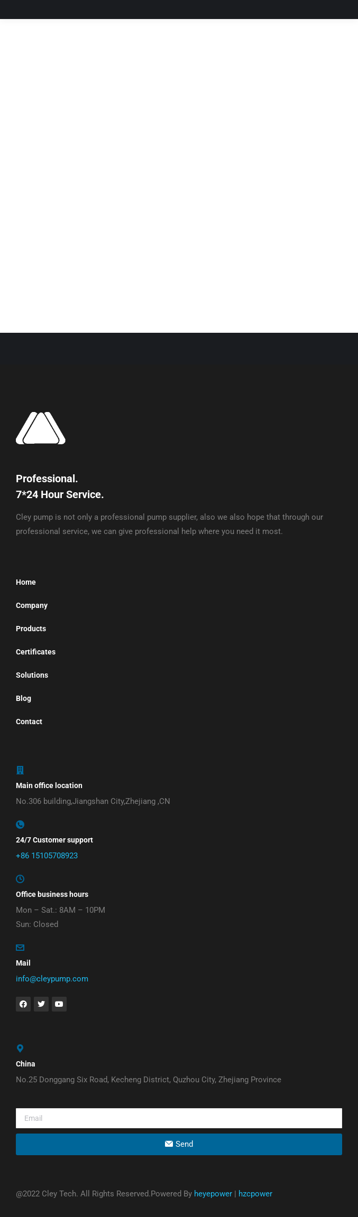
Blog (23, 698)
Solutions (32, 675)
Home (26, 582)
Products (31, 628)
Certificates (36, 652)
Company (32, 605)
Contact (29, 721)
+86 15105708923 (47, 855)
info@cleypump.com (52, 979)
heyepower (213, 1194)
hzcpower (255, 1194)
